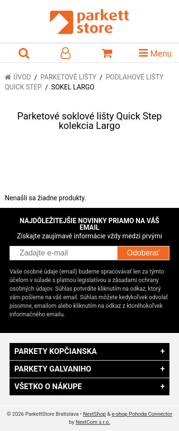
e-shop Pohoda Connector (142, 414)
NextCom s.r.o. (92, 422)
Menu (155, 52)
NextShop (94, 414)
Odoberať (143, 253)
